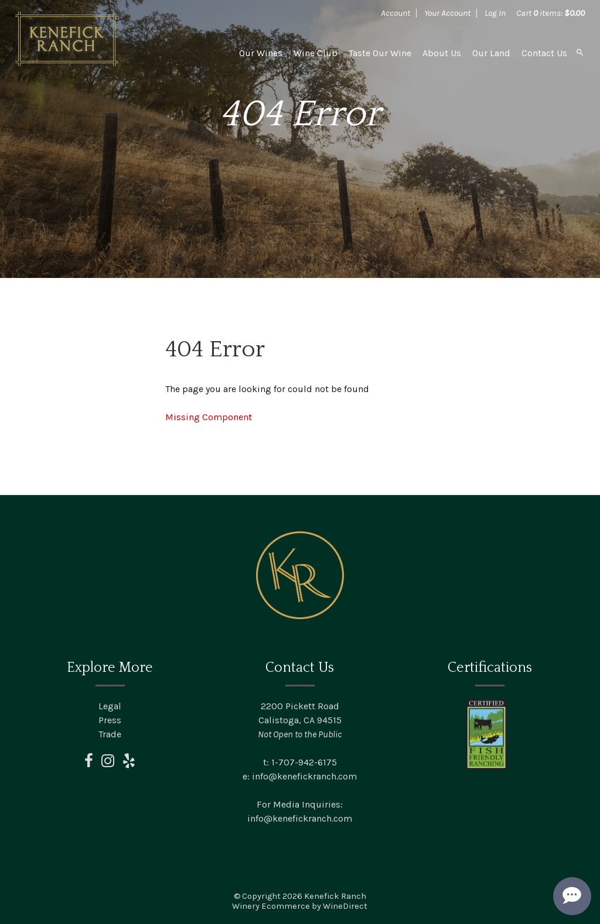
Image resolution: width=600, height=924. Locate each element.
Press (109, 720)
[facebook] (88, 764)
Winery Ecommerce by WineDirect (299, 906)
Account (395, 13)
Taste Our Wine (380, 53)
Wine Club (316, 53)
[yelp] (128, 764)
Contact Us (544, 53)
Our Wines (260, 53)
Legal (109, 706)
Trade (109, 734)
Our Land (491, 53)
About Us (441, 53)
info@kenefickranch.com (304, 776)
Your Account (447, 13)
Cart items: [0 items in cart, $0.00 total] (550, 13)
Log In (495, 13)
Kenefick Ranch (66, 39)
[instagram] (107, 764)
